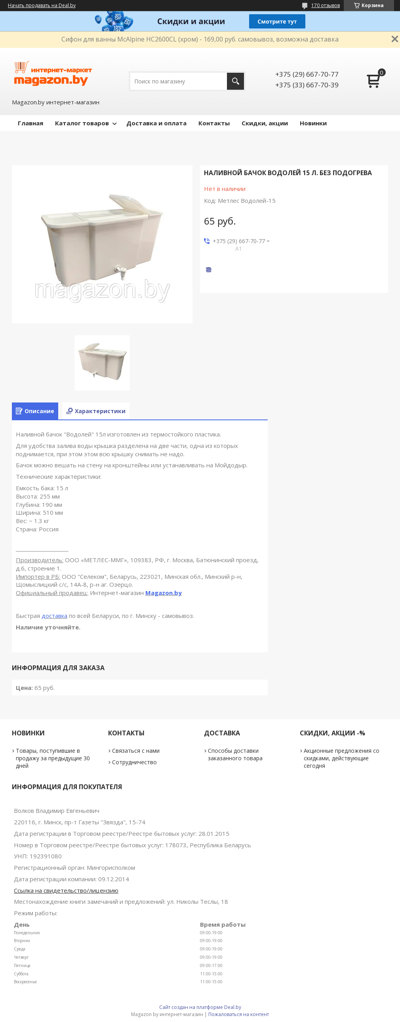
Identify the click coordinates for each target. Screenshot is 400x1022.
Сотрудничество (134, 762)
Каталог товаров (82, 123)
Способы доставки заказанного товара (235, 754)
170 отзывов (325, 5)
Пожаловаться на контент (238, 1014)
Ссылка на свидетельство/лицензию (66, 890)
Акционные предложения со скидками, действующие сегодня (341, 758)
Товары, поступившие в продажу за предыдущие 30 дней (53, 758)
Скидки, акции (265, 123)
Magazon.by (163, 593)
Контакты (214, 123)
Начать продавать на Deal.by (42, 5)
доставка (54, 616)
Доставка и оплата (156, 123)
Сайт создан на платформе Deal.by (200, 1007)
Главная (30, 123)
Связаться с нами (136, 750)
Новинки (313, 123)
